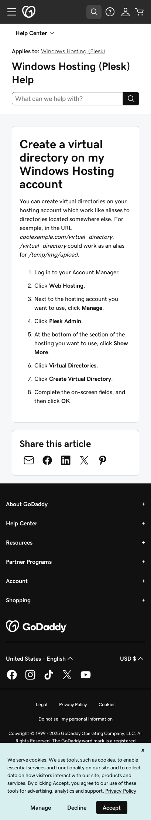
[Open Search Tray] (94, 12)
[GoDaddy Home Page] (36, 626)
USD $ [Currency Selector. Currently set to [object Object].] (132, 658)
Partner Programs (29, 562)
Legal (41, 704)
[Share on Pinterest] (102, 460)
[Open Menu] (9, 12)
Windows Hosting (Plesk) (73, 51)
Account (17, 581)
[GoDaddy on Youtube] (86, 678)
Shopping (18, 600)
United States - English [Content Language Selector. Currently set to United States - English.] (40, 658)
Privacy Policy (73, 704)
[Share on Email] (29, 460)
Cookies (107, 704)
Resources (19, 542)
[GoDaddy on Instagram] (30, 678)
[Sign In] (126, 12)
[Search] (131, 98)
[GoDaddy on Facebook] (12, 678)
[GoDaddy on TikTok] (49, 678)
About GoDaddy (27, 504)
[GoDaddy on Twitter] (67, 678)
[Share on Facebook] (47, 460)
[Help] (110, 12)
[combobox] (67, 98)
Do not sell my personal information (75, 718)
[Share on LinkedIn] (65, 460)
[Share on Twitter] (84, 460)
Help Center (21, 523)
